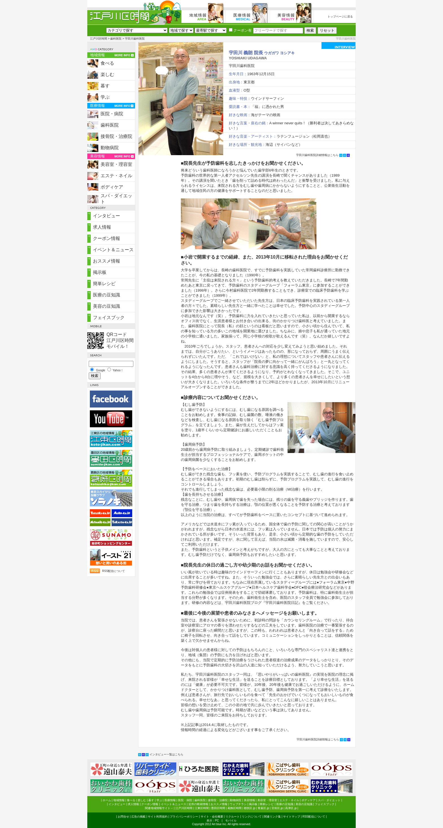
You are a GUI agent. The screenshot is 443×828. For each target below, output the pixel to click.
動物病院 (110, 147)
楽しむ (107, 74)
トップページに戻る (340, 16)
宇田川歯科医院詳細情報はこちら (317, 155)
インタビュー (106, 215)
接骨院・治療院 (116, 136)
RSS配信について (113, 571)
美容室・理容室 (116, 164)
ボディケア (112, 187)
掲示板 (100, 272)
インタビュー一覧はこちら (166, 754)
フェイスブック (109, 317)
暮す (105, 85)
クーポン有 (240, 30)
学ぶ (105, 97)
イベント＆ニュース (113, 249)
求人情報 (102, 227)
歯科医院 (115, 38)
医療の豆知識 (106, 294)
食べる (107, 63)
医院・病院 (112, 113)
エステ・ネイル (116, 175)
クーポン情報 (106, 238)
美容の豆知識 (106, 306)
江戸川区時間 (98, 38)
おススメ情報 (106, 261)
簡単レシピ (104, 283)
